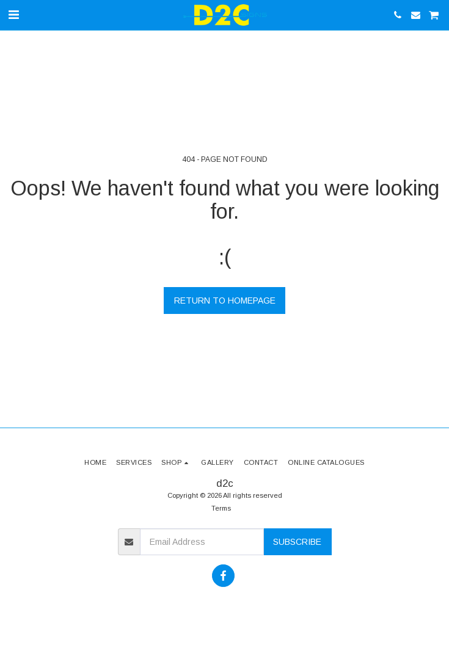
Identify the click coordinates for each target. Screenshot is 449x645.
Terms (221, 508)
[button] (13, 15)
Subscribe (297, 542)
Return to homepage (225, 300)
